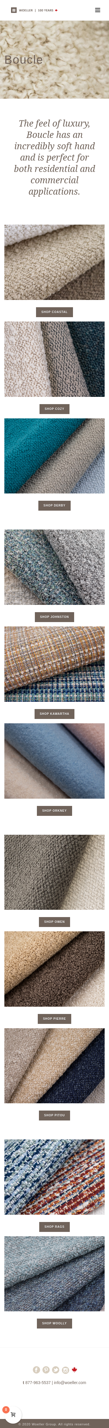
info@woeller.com (70, 1382)
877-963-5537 (38, 1382)
